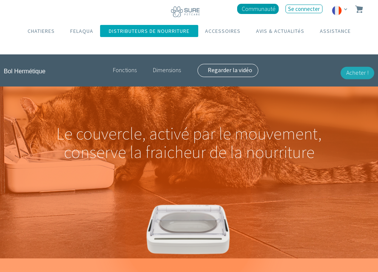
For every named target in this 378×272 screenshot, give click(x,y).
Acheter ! (357, 72)
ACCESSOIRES (223, 31)
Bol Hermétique (24, 71)
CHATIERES (41, 31)
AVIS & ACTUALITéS (280, 31)
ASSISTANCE (335, 31)
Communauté (259, 8)
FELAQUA (81, 31)
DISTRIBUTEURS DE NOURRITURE (149, 31)
